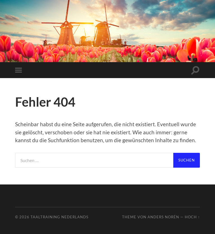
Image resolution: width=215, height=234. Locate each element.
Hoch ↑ (192, 217)
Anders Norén (163, 217)
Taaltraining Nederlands (59, 217)
